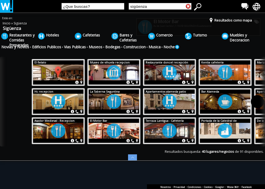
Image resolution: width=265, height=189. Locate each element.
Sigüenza (20, 23)
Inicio (7, 23)
